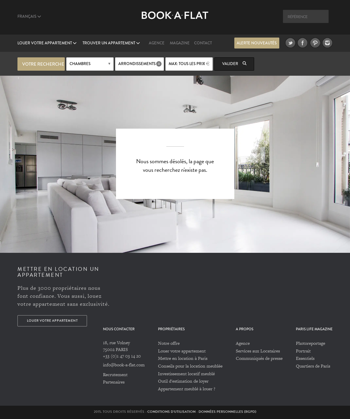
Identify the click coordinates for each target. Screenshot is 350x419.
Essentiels (305, 358)
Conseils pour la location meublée (190, 366)
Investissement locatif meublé (186, 374)
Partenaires (114, 382)
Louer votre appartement (47, 43)
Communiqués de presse (259, 358)
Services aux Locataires (258, 351)
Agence (156, 43)
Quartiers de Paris (313, 366)
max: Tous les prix (187, 64)
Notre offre (169, 343)
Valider (234, 64)
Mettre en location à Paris (182, 358)
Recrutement (115, 374)
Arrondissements (137, 64)
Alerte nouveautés (257, 43)
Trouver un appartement (111, 43)
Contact (203, 43)
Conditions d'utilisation (171, 411)
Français (29, 16)
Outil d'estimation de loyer (183, 381)
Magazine (180, 43)
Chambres (80, 64)
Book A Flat (175, 20)
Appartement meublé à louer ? (186, 389)
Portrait (303, 351)
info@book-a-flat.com (124, 365)
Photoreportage (310, 343)
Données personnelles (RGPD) (227, 411)
